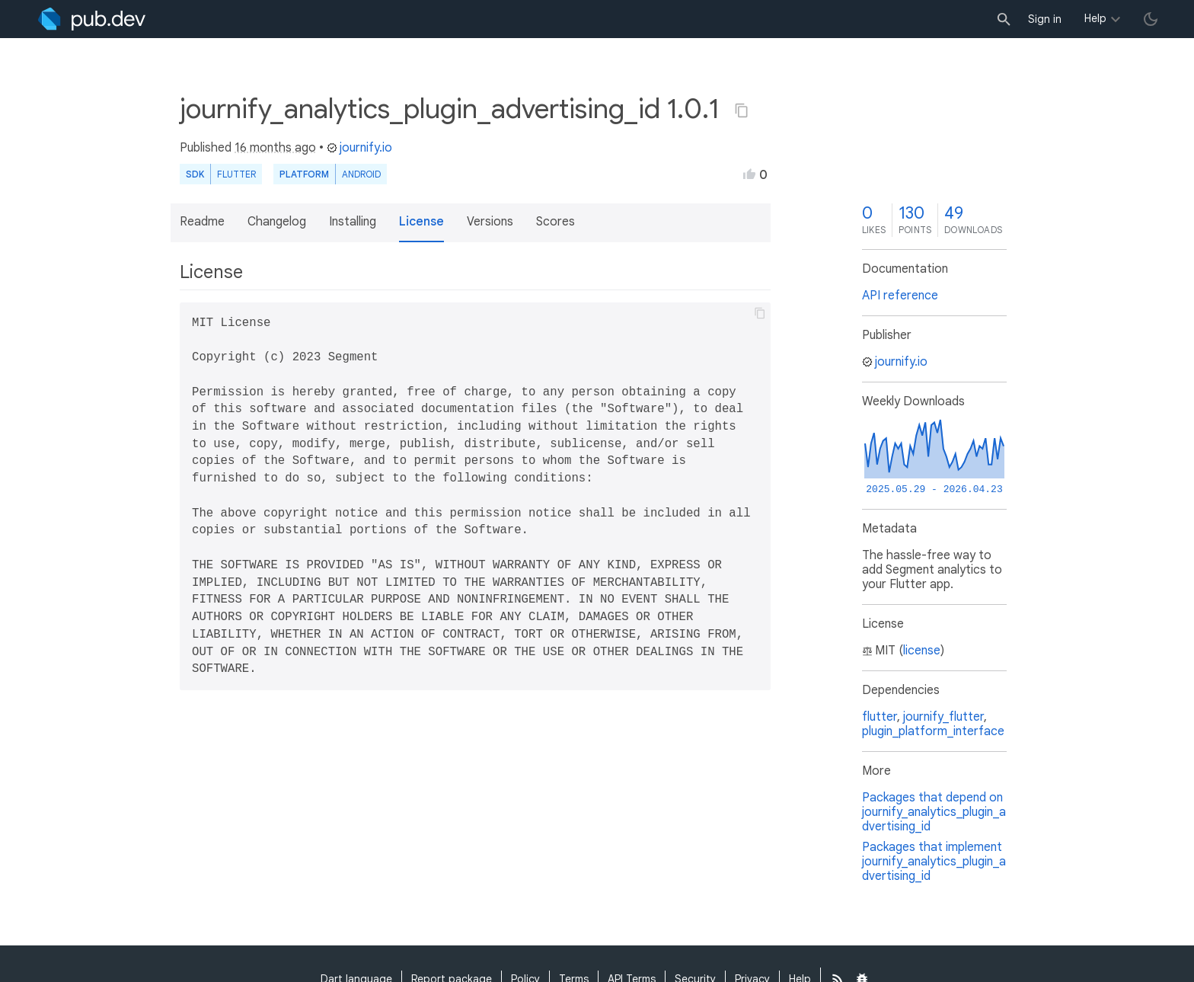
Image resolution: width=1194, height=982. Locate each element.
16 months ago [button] (275, 147)
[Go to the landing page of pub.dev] (91, 19)
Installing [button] (352, 221)
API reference (900, 295)
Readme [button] (202, 221)
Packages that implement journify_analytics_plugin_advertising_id (934, 862)
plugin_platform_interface (933, 731)
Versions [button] (490, 221)
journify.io (359, 147)
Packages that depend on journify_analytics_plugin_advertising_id (934, 812)
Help (1095, 18)
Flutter (236, 174)
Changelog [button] (276, 221)
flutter (879, 717)
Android (361, 174)
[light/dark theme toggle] (1150, 19)
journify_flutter (943, 717)
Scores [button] (555, 221)
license (921, 650)
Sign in (1045, 19)
